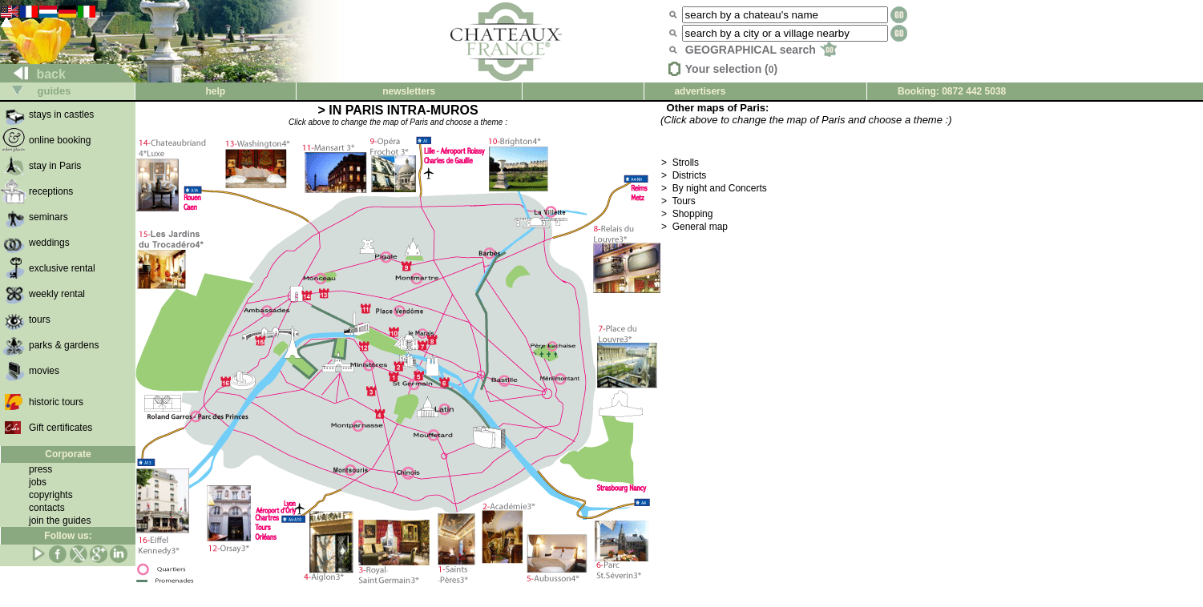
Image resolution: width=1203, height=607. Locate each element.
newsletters (408, 91)
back (33, 74)
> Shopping (687, 213)
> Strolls (680, 162)
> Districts (683, 175)
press (40, 469)
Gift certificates (60, 427)
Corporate (68, 454)
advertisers (699, 91)
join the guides (60, 520)
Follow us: (67, 535)
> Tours (678, 201)
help (215, 91)
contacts (47, 507)
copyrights (51, 494)
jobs (37, 482)
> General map (694, 226)
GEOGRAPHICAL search (761, 49)
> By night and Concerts (714, 188)
